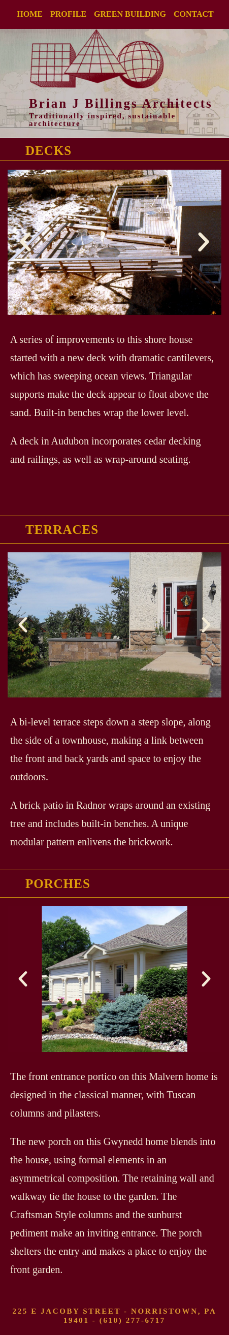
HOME (30, 14)
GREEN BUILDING (130, 14)
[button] (25, 242)
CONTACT (194, 14)
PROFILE (68, 14)
